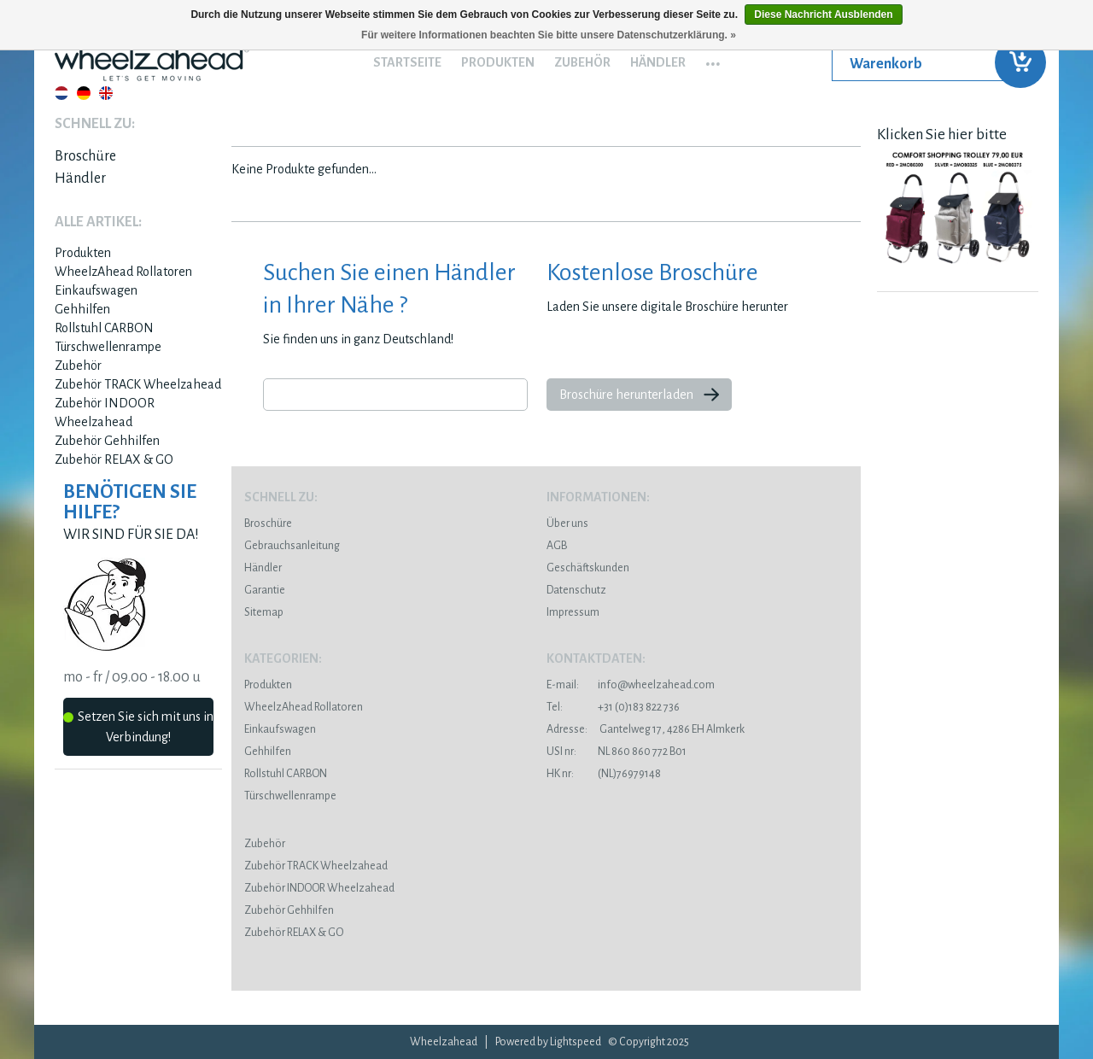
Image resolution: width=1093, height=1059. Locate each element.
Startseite (407, 62)
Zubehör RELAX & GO (114, 459)
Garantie (264, 590)
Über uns (567, 524)
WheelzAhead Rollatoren (123, 271)
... (713, 58)
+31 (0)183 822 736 (613, 707)
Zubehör (582, 62)
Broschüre (85, 156)
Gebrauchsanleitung (292, 546)
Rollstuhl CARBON (104, 328)
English (106, 93)
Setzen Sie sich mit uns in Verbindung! (138, 727)
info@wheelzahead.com (656, 685)
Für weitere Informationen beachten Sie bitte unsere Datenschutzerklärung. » (548, 35)
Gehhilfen (82, 309)
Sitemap (263, 612)
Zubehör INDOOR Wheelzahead (319, 888)
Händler (658, 62)
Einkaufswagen (96, 290)
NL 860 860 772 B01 (616, 752)
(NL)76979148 (603, 774)
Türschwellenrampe (108, 347)
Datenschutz (576, 590)
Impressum (572, 612)
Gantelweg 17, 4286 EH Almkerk (645, 729)
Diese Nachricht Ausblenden (823, 14)
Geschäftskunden (587, 568)
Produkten (498, 62)
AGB (556, 546)
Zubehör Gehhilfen (107, 441)
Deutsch (84, 93)
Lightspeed (575, 1042)
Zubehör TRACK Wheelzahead (138, 384)
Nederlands (61, 93)
